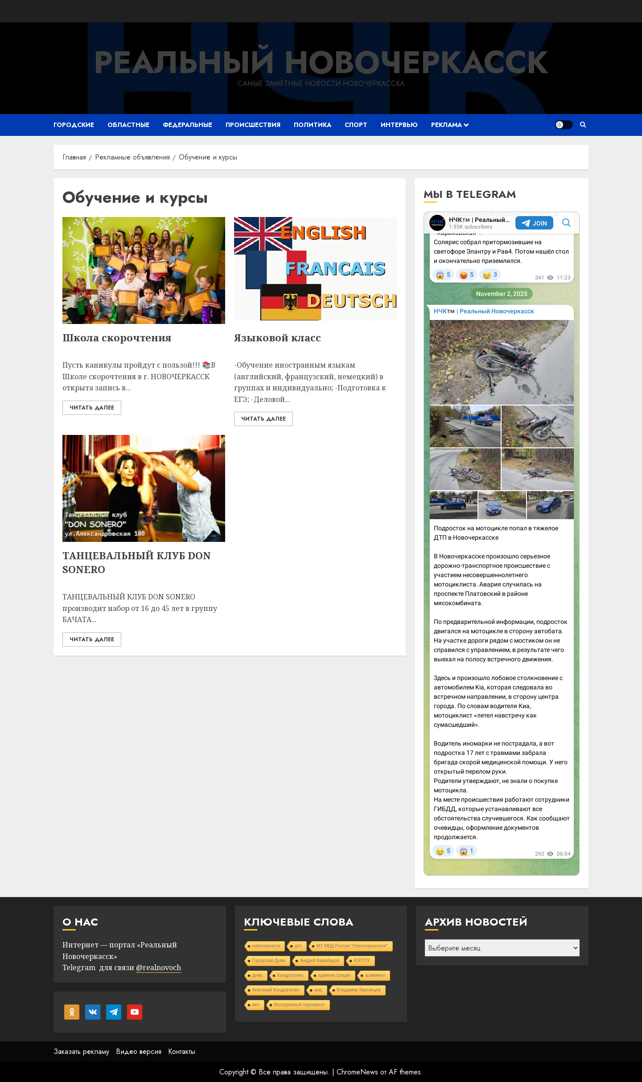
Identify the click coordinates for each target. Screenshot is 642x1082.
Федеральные (187, 124)
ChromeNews (357, 1072)
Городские (74, 124)
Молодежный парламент (299, 1004)
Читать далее (92, 408)
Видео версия (138, 1051)
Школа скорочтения (117, 337)
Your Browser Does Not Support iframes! (502, 544)
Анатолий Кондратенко (276, 990)
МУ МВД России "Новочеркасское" (352, 945)
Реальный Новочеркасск (321, 62)
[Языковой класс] (315, 270)
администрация (334, 975)
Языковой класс (277, 337)
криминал (375, 975)
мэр (318, 990)
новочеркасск (266, 945)
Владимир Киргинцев (359, 990)
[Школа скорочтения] (143, 270)
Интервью (399, 124)
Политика (312, 124)
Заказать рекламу (81, 1051)
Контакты (181, 1051)
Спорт (356, 124)
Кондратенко (290, 975)
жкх (255, 1004)
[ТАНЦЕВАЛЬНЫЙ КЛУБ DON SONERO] (143, 488)
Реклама (446, 124)
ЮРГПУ (362, 960)
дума (257, 975)
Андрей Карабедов (319, 960)
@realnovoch (158, 967)
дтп (298, 945)
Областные (128, 124)
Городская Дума (269, 960)
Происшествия (253, 124)
